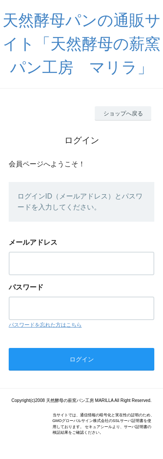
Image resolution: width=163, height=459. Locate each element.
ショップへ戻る (123, 113)
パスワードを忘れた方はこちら (45, 325)
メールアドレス (33, 242)
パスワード (26, 287)
